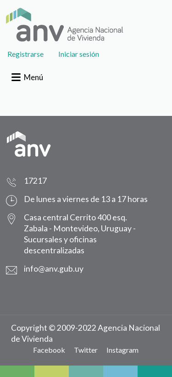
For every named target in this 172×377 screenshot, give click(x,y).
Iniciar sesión (78, 53)
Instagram (122, 349)
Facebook (49, 349)
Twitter (86, 349)
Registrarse (25, 53)
